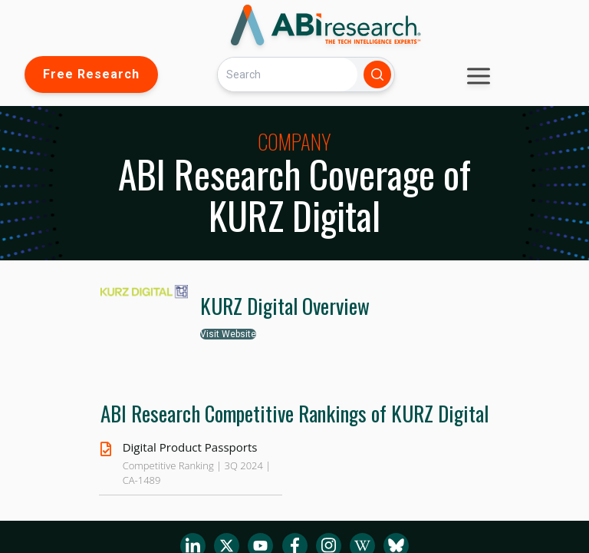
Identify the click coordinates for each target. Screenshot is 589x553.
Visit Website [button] (228, 334)
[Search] (287, 74)
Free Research (91, 74)
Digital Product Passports (190, 447)
